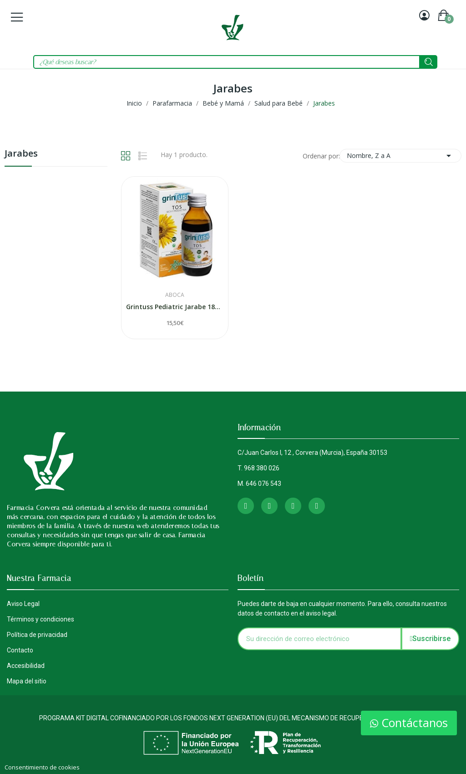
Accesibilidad (26, 665)
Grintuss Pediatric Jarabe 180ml (174, 306)
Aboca (174, 295)
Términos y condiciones (40, 619)
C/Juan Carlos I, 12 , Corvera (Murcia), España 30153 (312, 452)
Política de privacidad (37, 634)
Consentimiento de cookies (42, 767)
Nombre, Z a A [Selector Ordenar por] (400, 155)
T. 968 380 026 (258, 468)
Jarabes (21, 154)
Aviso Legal (23, 603)
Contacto (20, 650)
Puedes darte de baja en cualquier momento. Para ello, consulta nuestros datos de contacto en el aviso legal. (342, 608)
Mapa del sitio (26, 681)
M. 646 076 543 (259, 483)
